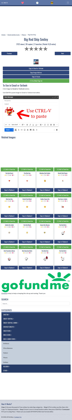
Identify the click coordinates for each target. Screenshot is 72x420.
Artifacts (6, 343)
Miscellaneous (8, 348)
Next (62, 53)
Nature (5, 353)
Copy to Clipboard (9, 190)
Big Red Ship (32, 35)
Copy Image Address (36, 72)
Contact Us (17, 417)
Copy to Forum (36, 77)
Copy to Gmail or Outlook (36, 68)
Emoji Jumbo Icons (14, 35)
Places (24, 35)
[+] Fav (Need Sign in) (36, 81)
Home (3, 35)
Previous (9, 53)
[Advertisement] (36, 19)
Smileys (5, 362)
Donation (4, 293)
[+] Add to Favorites (9, 169)
